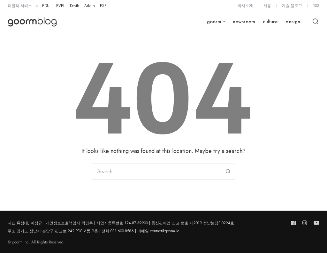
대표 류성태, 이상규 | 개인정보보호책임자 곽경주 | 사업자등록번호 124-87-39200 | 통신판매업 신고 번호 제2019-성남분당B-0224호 (121, 223)
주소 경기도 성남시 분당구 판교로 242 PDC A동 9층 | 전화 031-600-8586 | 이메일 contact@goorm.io (93, 231)
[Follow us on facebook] (294, 223)
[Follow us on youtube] (315, 223)
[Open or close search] (315, 22)
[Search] (228, 172)
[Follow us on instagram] (304, 223)
